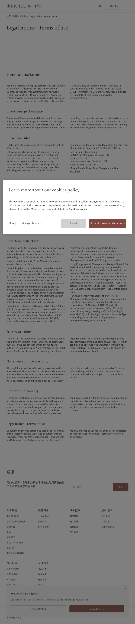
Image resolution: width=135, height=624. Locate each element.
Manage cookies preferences (25, 223)
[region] (67, 207)
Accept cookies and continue (108, 223)
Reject (73, 223)
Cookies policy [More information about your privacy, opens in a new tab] (78, 209)
